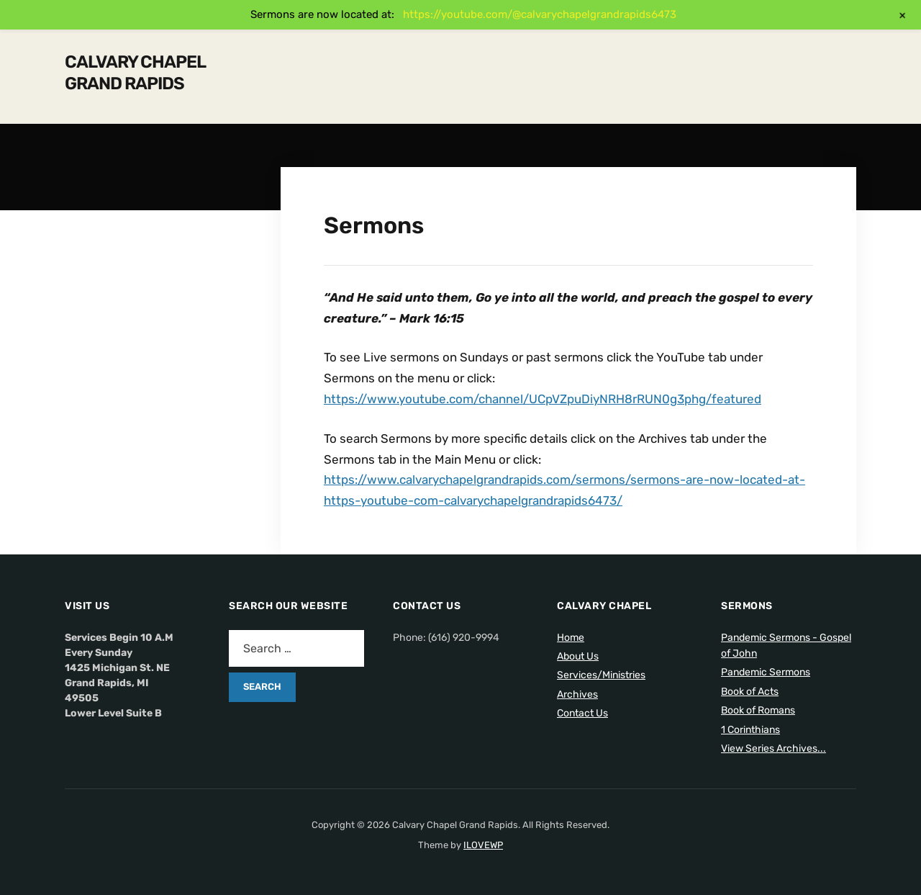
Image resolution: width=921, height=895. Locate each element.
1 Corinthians (750, 730)
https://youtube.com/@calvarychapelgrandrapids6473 (539, 14)
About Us (578, 656)
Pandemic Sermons (765, 672)
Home (570, 637)
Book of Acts (750, 691)
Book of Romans (758, 710)
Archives (577, 694)
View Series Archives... (773, 748)
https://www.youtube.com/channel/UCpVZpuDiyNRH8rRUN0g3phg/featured (542, 399)
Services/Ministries (601, 675)
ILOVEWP (483, 845)
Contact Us (582, 713)
